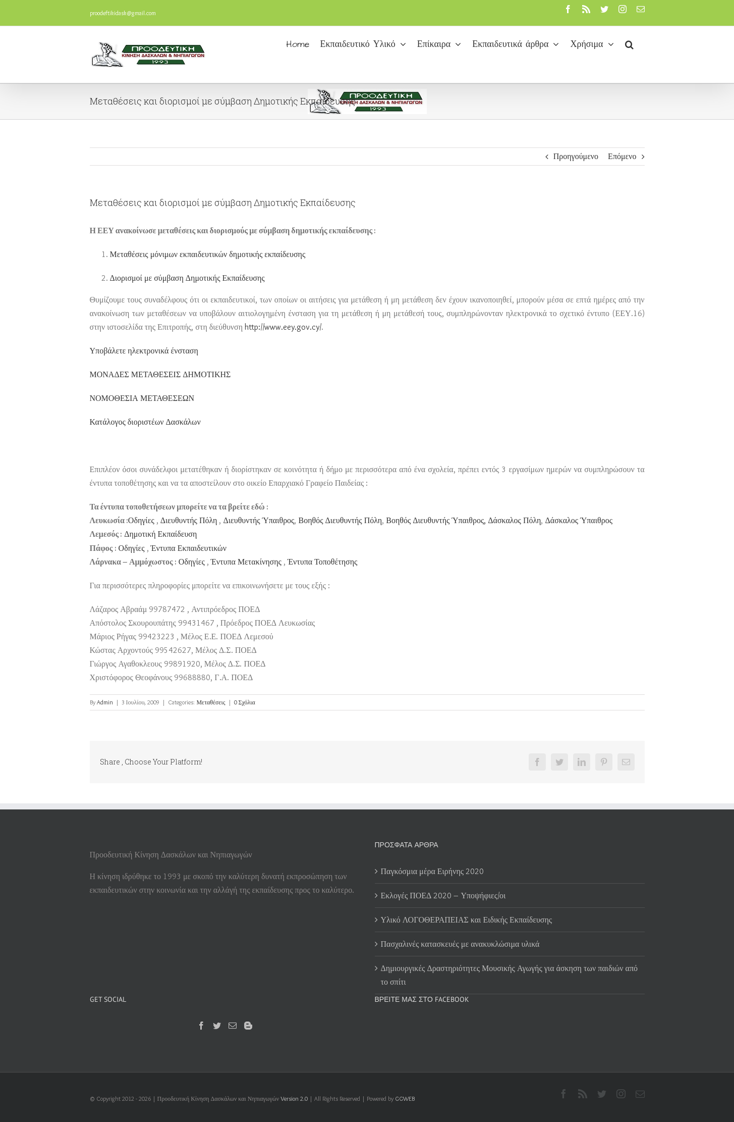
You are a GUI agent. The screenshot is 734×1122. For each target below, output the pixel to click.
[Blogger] (248, 1026)
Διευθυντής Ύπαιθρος (258, 520)
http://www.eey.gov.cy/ (283, 327)
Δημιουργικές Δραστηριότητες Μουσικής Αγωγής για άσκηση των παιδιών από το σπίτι (509, 975)
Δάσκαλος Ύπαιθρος (578, 520)
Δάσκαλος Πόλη (514, 520)
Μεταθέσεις (210, 702)
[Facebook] (201, 1026)
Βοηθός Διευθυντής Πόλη (340, 520)
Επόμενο (622, 156)
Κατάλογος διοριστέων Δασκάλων (145, 422)
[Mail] (233, 1026)
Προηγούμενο (575, 156)
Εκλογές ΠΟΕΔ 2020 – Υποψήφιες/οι (443, 895)
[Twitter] (217, 1026)
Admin (105, 702)
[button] (629, 43)
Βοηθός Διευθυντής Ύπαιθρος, (436, 520)
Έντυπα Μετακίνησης (246, 562)
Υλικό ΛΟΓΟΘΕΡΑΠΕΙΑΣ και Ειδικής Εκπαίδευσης (466, 920)
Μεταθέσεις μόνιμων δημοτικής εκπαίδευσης (208, 254)
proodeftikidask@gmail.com (123, 13)
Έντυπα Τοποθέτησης (322, 562)
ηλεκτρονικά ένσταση (144, 350)
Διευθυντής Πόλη (188, 520)
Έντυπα (189, 548)
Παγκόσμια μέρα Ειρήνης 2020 (432, 871)
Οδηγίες (141, 520)
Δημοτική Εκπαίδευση (160, 534)
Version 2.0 (294, 1098)
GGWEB (405, 1098)
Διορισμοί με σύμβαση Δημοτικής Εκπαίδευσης (187, 278)
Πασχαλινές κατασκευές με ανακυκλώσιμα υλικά (460, 944)
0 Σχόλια (244, 702)
